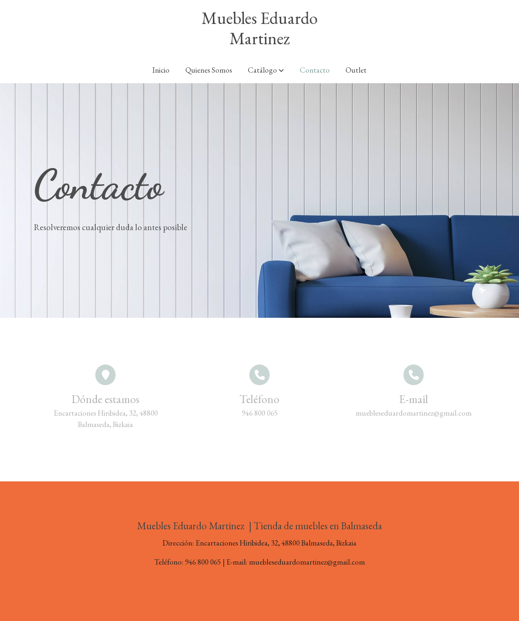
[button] (266, 70)
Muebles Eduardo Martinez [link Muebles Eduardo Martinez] (259, 28)
